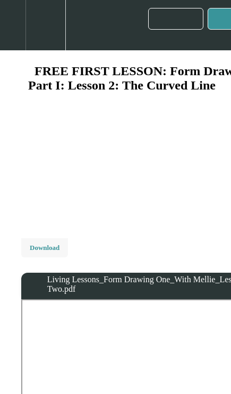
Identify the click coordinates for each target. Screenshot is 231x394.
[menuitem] (45, 25)
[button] (12, 25)
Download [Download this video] (44, 248)
